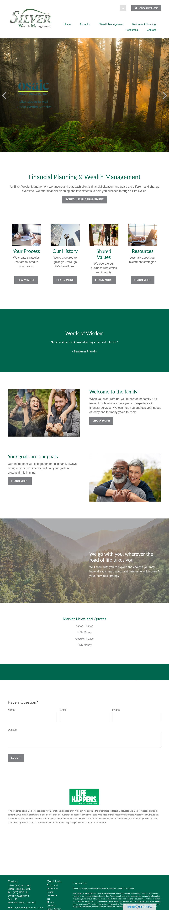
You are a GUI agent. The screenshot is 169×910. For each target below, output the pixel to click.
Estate (50, 892)
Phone (116, 709)
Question (13, 729)
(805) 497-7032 (22, 885)
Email (63, 709)
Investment (52, 888)
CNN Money (84, 645)
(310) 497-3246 (23, 889)
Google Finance (84, 638)
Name (11, 709)
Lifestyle (51, 905)
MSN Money (84, 632)
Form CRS (82, 883)
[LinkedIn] (123, 8)
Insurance (52, 895)
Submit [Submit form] (16, 757)
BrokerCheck (129, 888)
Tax (49, 899)
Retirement (52, 885)
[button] (67, 24)
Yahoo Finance (84, 626)
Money (50, 902)
